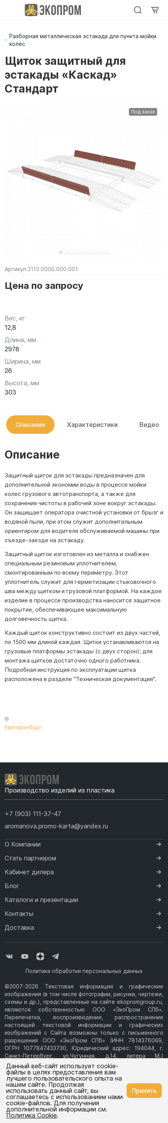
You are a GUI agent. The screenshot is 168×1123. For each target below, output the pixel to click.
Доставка (19, 927)
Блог (12, 886)
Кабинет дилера (29, 872)
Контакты (19, 913)
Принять (144, 1090)
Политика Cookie (31, 1115)
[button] (60, 252)
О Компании (23, 844)
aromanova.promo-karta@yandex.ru (56, 826)
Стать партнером (30, 858)
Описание (30, 424)
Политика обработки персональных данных (84, 971)
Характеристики (92, 424)
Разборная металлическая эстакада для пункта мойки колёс (82, 40)
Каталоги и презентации (41, 900)
